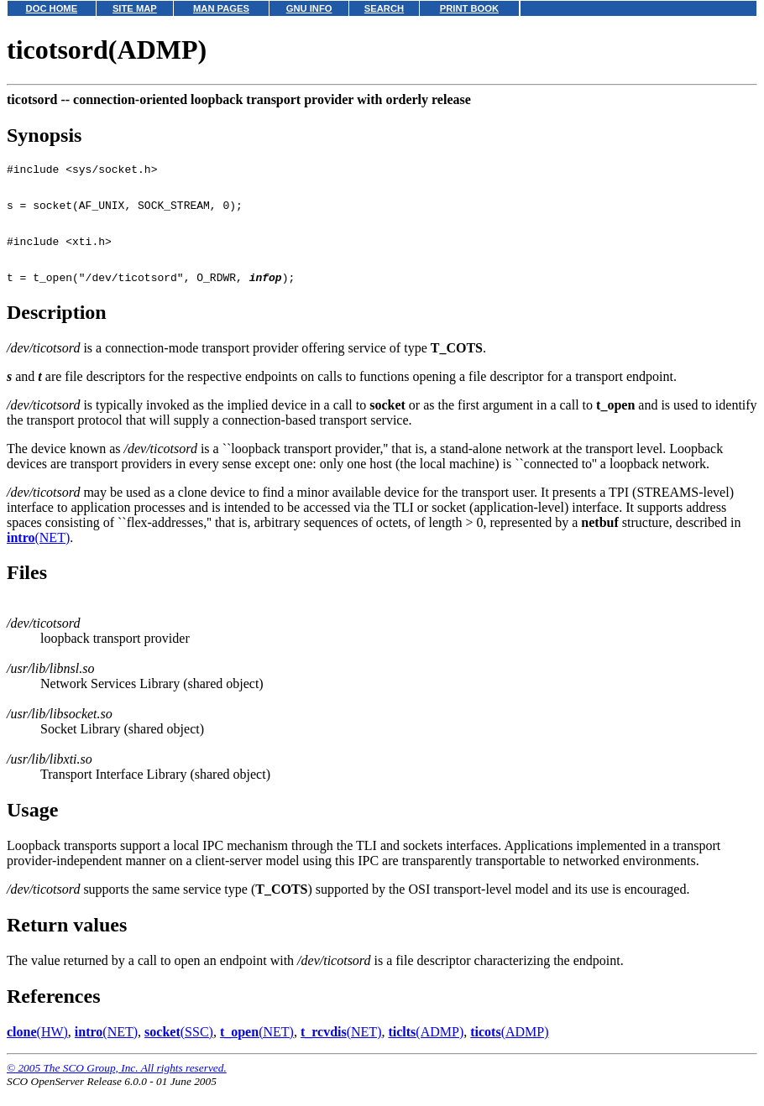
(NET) (38, 555)
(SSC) (178, 1049)
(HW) (37, 1049)
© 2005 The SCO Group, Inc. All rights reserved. (117, 1085)
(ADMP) (425, 1049)
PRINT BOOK (469, 8)
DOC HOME (52, 8)
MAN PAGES (221, 8)
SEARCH (384, 8)
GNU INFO (309, 8)
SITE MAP (135, 8)
